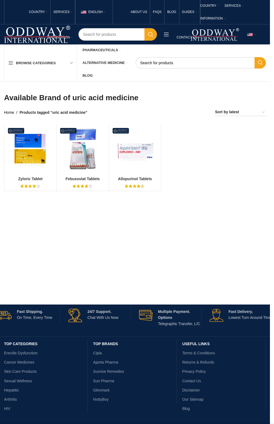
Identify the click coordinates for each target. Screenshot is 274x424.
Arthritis (10, 399)
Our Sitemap (193, 399)
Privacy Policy (194, 371)
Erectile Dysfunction (21, 353)
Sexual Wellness (18, 381)
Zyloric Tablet (30, 179)
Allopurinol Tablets (135, 179)
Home (9, 112)
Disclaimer (191, 390)
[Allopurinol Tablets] (135, 150)
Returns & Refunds (198, 362)
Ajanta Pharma (105, 362)
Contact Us (191, 381)
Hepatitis (11, 390)
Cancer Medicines (19, 362)
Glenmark (101, 390)
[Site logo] (37, 34)
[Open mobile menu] (166, 34)
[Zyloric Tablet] (30, 150)
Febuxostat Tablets (82, 179)
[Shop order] (240, 112)
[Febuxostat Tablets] (82, 150)
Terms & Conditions (198, 353)
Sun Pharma (103, 381)
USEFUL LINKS (196, 344)
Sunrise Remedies (108, 371)
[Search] (117, 34)
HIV (7, 408)
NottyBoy (100, 399)
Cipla (97, 353)
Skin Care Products (20, 371)
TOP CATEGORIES (21, 344)
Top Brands (105, 344)
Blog (186, 408)
